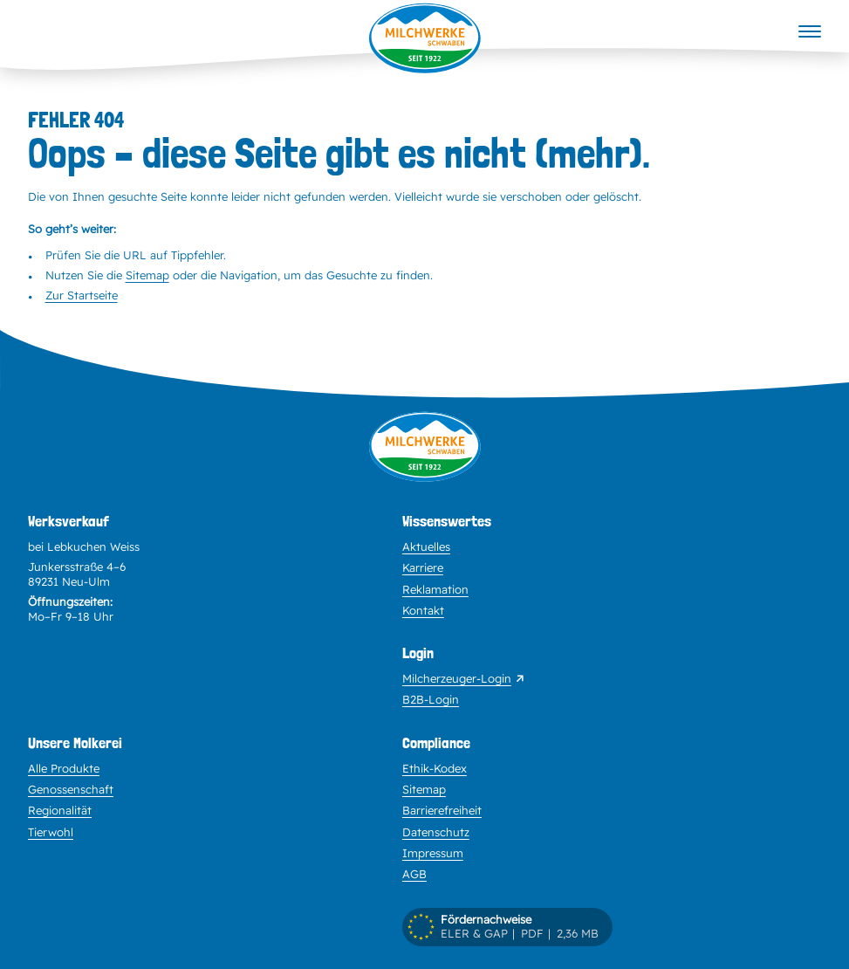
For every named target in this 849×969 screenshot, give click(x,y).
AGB (414, 874)
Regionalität (60, 810)
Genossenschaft (70, 789)
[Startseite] (425, 38)
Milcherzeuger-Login (456, 678)
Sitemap (147, 275)
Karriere (422, 567)
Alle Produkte (63, 768)
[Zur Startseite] (425, 461)
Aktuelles (426, 546)
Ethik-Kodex (434, 768)
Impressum (432, 853)
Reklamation (435, 589)
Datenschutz (435, 832)
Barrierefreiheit (442, 810)
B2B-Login (430, 699)
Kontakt (423, 610)
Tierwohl (50, 832)
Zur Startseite (81, 295)
